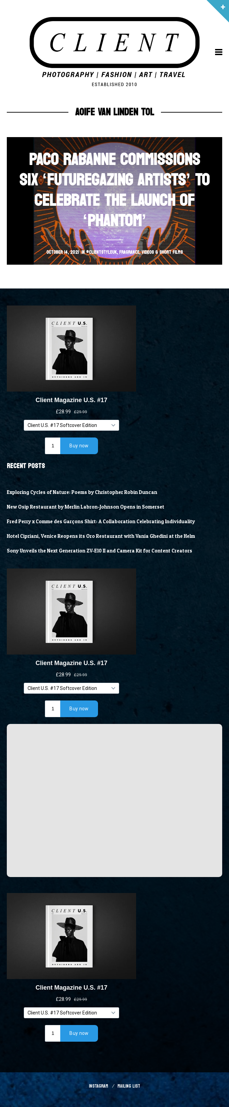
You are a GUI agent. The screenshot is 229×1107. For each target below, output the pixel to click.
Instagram (98, 1086)
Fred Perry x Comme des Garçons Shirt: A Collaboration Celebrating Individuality (101, 521)
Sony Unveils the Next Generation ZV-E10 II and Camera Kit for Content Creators (99, 551)
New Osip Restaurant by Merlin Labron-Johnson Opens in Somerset (85, 507)
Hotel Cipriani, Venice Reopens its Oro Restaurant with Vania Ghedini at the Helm (101, 536)
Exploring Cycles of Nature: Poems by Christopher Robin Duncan (82, 492)
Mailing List (128, 1086)
